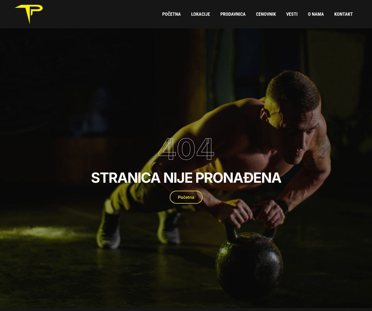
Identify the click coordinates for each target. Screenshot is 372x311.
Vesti (292, 14)
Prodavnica (233, 14)
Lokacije (200, 14)
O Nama (316, 14)
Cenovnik (266, 14)
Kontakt (343, 14)
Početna (171, 14)
